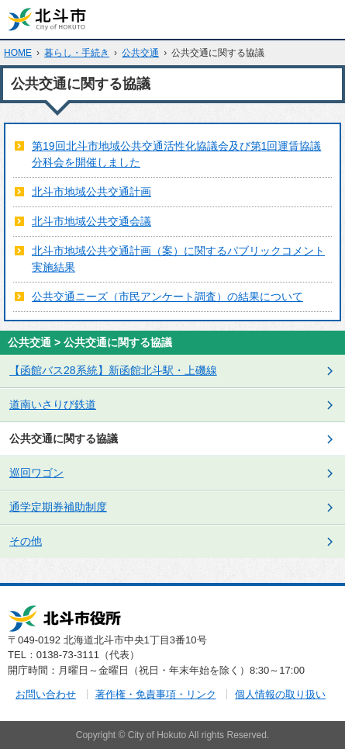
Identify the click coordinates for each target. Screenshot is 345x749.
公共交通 (140, 52)
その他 (25, 541)
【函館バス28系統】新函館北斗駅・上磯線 (113, 370)
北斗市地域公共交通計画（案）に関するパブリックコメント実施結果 (178, 258)
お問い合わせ (46, 694)
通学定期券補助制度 (58, 507)
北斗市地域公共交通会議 (91, 221)
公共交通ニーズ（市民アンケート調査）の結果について (167, 296)
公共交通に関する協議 (63, 438)
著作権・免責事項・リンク (155, 694)
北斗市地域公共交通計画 (91, 192)
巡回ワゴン (36, 472)
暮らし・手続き (76, 52)
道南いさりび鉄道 (52, 404)
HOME (18, 52)
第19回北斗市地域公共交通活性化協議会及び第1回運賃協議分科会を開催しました (176, 154)
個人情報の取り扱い (280, 694)
